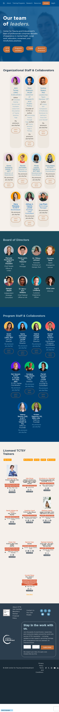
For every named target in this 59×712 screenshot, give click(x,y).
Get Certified (16, 633)
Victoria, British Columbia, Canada (13, 543)
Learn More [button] (15, 136)
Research (29, 3)
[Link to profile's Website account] (9, 514)
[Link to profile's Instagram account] (12, 514)
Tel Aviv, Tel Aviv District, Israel (30, 572)
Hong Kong (31, 511)
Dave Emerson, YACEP (30, 89)
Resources (37, 3)
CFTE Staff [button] (7, 49)
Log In (53, 3)
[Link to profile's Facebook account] (14, 514)
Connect (12, 516)
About (7, 3)
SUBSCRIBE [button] (47, 674)
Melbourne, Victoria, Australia (13, 576)
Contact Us (30, 634)
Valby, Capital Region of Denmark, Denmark (48, 510)
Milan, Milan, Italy (13, 512)
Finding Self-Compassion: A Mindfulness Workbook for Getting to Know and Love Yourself (44, 114)
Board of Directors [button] (41, 49)
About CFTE (16, 631)
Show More (29, 618)
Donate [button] (46, 3)
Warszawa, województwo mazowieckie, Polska (30, 542)
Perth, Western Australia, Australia (48, 542)
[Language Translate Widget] (7, 710)
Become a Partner (15, 637)
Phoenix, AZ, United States (48, 575)
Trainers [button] (32, 48)
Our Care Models (29, 638)
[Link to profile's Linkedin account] (48, 512)
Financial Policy (15, 641)
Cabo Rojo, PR (30, 610)
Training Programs (17, 3)
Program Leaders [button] (18, 49)
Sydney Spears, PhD (43, 89)
